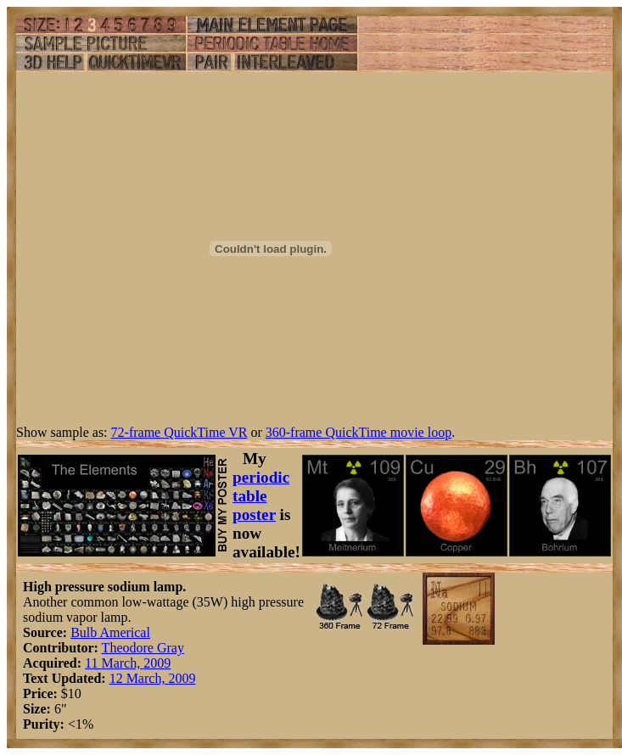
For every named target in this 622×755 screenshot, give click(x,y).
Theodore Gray (143, 647)
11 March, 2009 (128, 663)
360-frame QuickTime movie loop (358, 432)
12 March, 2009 (152, 678)
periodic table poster (261, 495)
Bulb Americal (110, 632)
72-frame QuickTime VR (179, 432)
